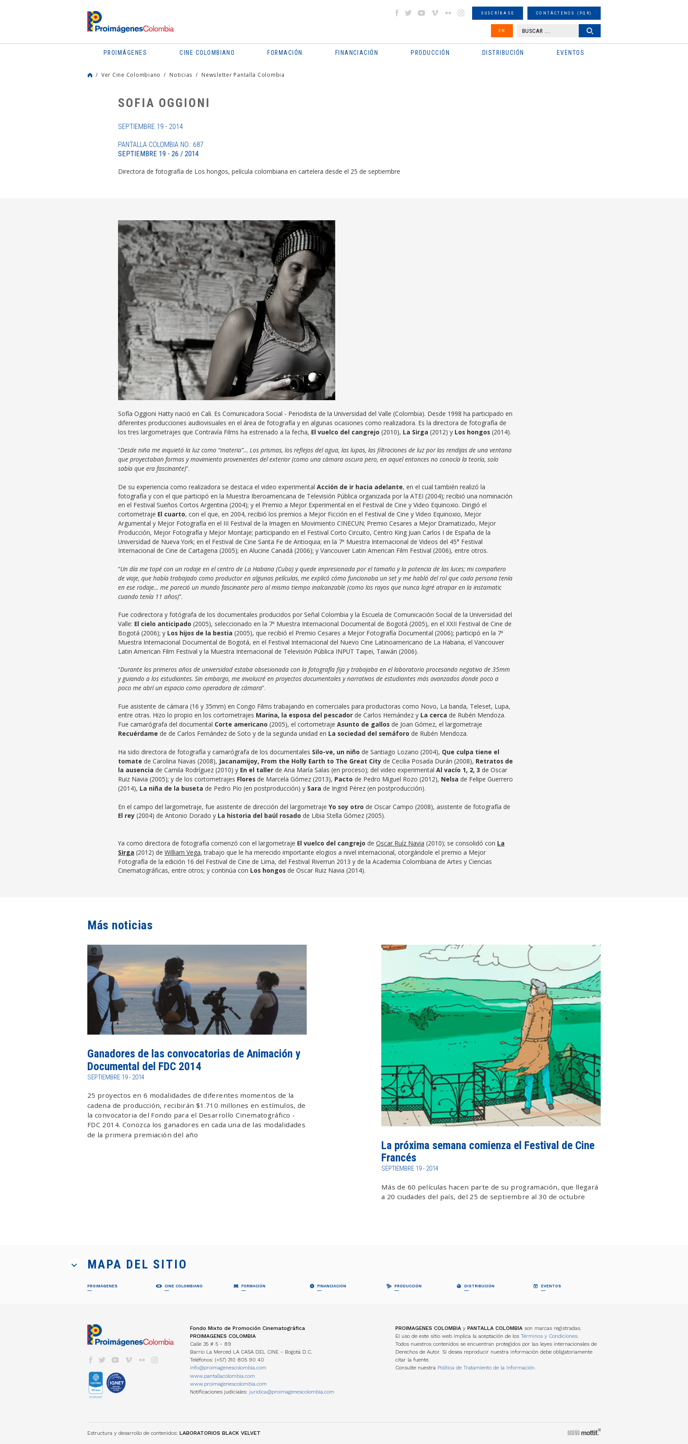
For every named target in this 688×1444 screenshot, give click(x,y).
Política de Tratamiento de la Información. (486, 1368)
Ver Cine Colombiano (131, 74)
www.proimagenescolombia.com (228, 1384)
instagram (461, 13)
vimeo (434, 13)
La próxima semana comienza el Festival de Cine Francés (488, 1151)
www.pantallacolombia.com (222, 1376)
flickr (448, 13)
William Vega (183, 852)
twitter (408, 13)
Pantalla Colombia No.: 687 (161, 149)
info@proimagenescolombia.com (228, 1368)
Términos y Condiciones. (550, 1336)
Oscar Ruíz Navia (400, 843)
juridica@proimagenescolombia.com (291, 1392)
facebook (397, 13)
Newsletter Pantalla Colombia (243, 74)
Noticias (181, 74)
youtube (421, 13)
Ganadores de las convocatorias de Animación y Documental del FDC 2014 (193, 1059)
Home (90, 75)
